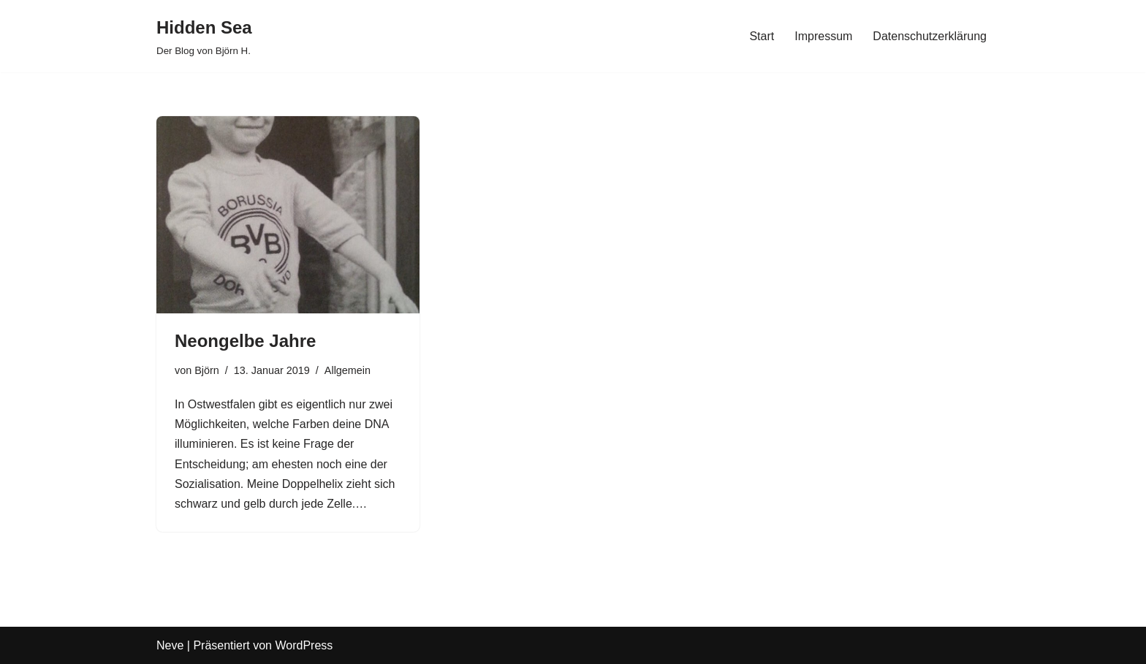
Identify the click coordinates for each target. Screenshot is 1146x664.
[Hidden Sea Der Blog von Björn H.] (204, 36)
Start (761, 36)
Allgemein (348, 370)
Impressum (823, 36)
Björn (206, 370)
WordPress (304, 645)
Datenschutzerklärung (930, 36)
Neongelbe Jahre (245, 341)
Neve (169, 645)
